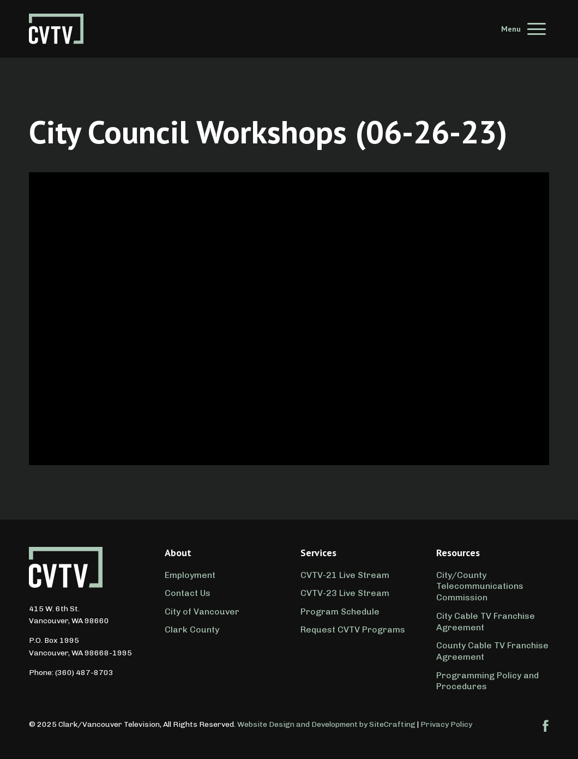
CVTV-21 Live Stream (344, 575)
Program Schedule (340, 611)
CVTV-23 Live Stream (344, 593)
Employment (190, 575)
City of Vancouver (202, 611)
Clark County (192, 629)
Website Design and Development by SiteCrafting (326, 724)
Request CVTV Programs (352, 629)
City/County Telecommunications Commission (479, 586)
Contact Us (187, 593)
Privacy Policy (446, 724)
